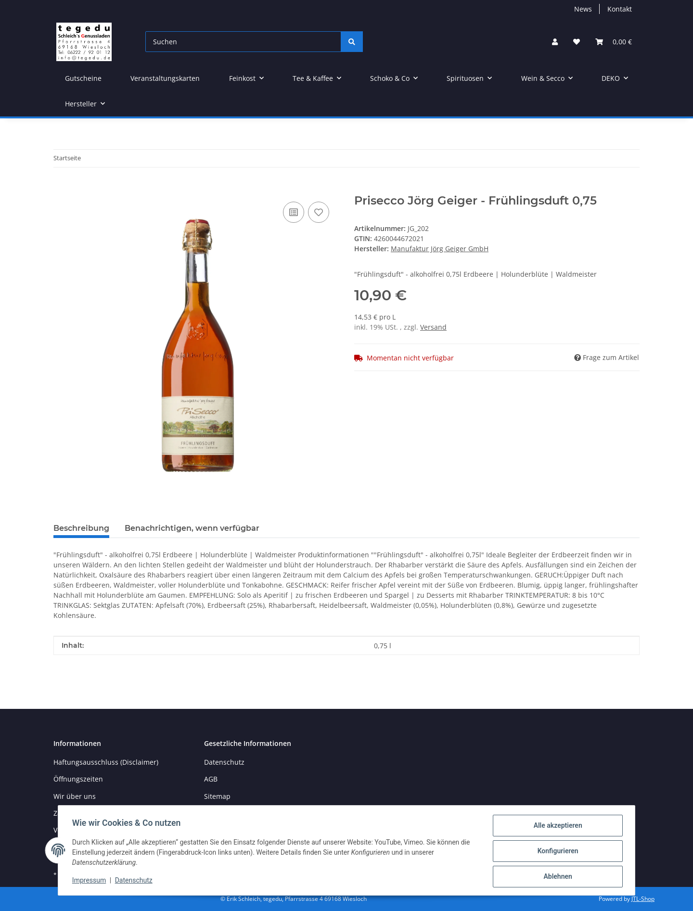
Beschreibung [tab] (81, 528)
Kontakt (619, 8)
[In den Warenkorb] (61, 188)
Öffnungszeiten (78, 778)
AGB (211, 778)
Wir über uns (74, 796)
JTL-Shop (642, 899)
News (583, 8)
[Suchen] (243, 41)
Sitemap (217, 796)
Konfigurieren (556, 852)
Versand (433, 327)
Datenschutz (135, 881)
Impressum (90, 881)
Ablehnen (556, 877)
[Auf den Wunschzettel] (318, 212)
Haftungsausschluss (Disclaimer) (105, 762)
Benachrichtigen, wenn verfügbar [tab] (192, 528)
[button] (554, 41)
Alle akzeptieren (556, 827)
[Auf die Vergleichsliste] (293, 212)
